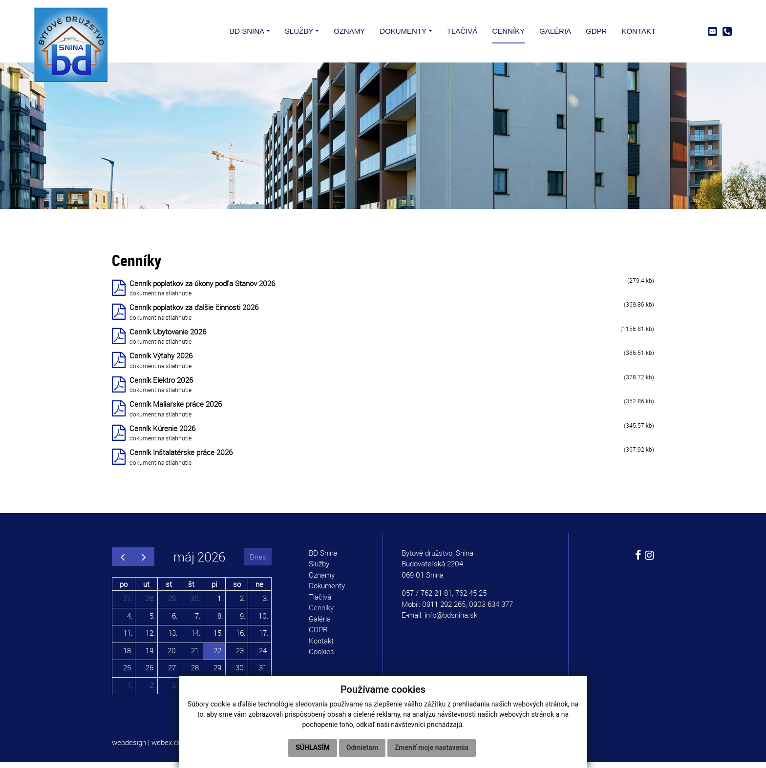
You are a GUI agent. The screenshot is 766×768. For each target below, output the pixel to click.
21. (196, 656)
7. (198, 621)
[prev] (122, 562)
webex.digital (171, 748)
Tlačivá (320, 602)
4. (130, 621)
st (169, 589)
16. (241, 638)
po (124, 589)
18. (128, 656)
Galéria (320, 624)
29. (173, 604)
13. (173, 638)
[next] (143, 562)
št (191, 589)
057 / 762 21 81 (427, 598)
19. (150, 656)
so (237, 589)
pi (214, 589)
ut (146, 589)
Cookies (321, 657)
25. (128, 673)
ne (259, 589)
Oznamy (322, 580)
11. (128, 638)
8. (220, 621)
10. (263, 621)
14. (196, 638)
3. (266, 604)
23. (241, 656)
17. (264, 638)
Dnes (258, 562)
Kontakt (321, 646)
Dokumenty (327, 591)
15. (218, 638)
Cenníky (321, 613)
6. (175, 621)
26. (150, 673)
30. (196, 604)
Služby (319, 569)
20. (173, 656)
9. (243, 621)
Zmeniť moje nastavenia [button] (431, 747)
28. (150, 604)
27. (128, 604)
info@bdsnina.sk (451, 620)
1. (220, 604)
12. (150, 638)
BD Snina (323, 558)
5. (152, 621)
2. (243, 604)
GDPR (318, 635)
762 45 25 (471, 598)
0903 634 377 (491, 610)
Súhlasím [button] (313, 747)
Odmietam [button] (362, 747)
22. (218, 656)
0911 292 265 (444, 610)
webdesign (129, 748)
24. (264, 656)
